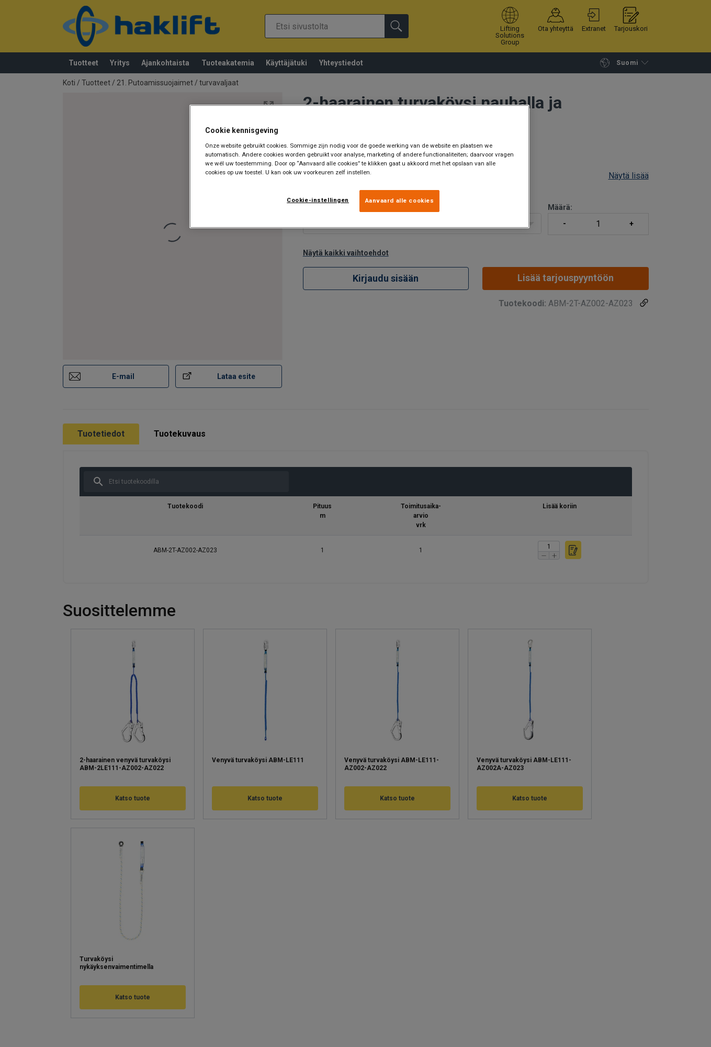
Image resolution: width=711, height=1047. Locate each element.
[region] (359, 166)
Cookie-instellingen (318, 200)
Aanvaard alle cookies (399, 200)
